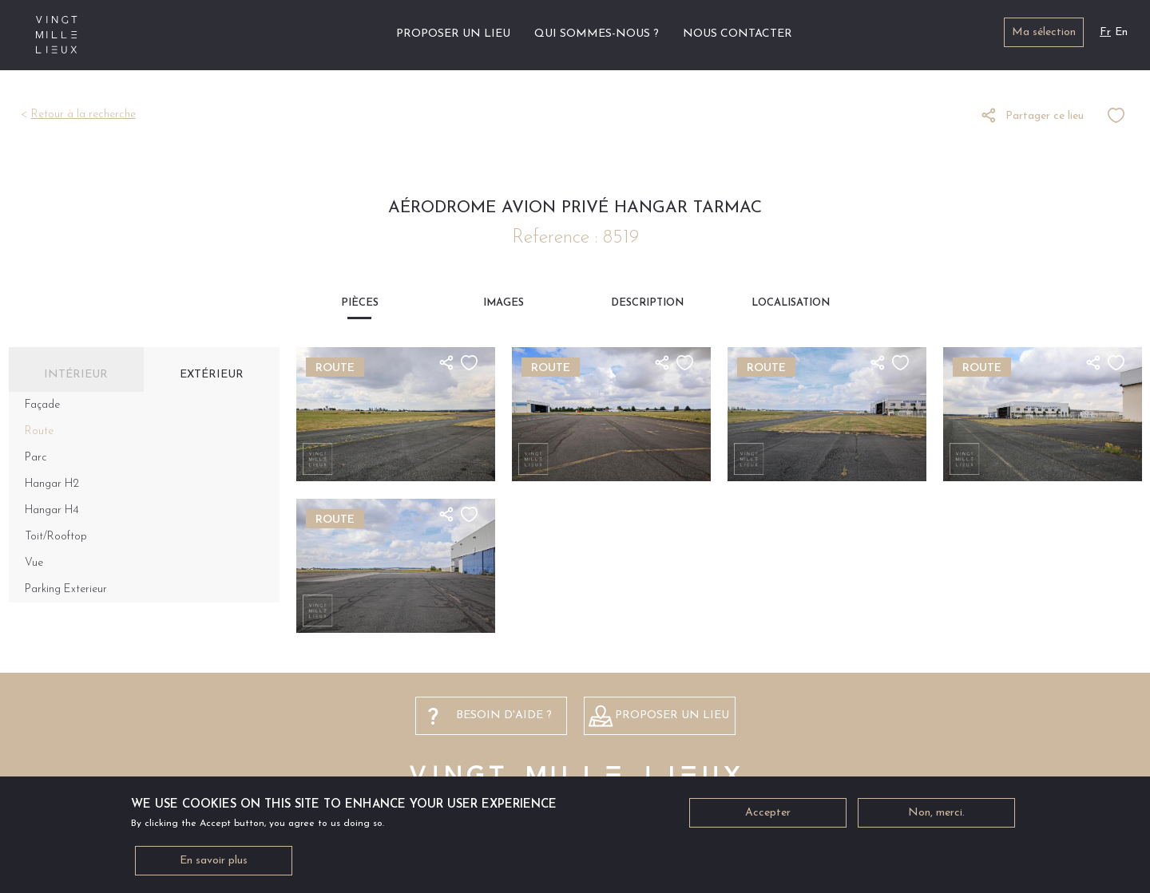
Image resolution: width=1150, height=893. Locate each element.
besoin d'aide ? (504, 715)
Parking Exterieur (66, 589)
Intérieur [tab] (76, 375)
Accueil (365, 34)
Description (647, 303)
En (1121, 32)
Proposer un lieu (453, 34)
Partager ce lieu (1044, 116)
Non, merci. (936, 815)
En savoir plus (214, 863)
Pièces (360, 303)
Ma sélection (1044, 32)
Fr (1105, 32)
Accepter (768, 815)
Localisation (790, 303)
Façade (42, 405)
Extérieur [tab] (212, 375)
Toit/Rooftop (56, 537)
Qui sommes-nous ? (596, 34)
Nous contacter (737, 34)
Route (39, 431)
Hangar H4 (52, 510)
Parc (36, 458)
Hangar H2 (52, 484)
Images (503, 303)
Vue (34, 563)
